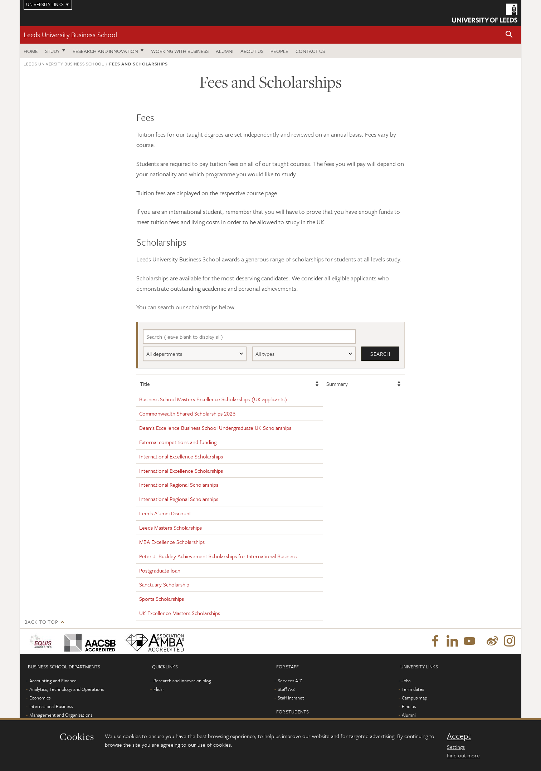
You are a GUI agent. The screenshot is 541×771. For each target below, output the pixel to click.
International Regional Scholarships (178, 485)
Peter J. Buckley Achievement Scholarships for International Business (218, 556)
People (279, 51)
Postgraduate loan (159, 570)
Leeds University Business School (70, 34)
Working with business (180, 51)
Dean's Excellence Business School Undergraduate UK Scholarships (215, 428)
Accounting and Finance (53, 680)
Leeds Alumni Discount (165, 513)
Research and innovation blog (182, 680)
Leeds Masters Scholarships (170, 527)
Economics (39, 697)
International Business (51, 706)
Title (145, 384)
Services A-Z (290, 680)
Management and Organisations (60, 714)
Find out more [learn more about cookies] (463, 755)
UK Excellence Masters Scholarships (179, 613)
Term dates (412, 689)
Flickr (158, 689)
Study (52, 51)
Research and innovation (105, 51)
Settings (456, 747)
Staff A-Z (286, 689)
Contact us (310, 51)
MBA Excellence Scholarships (172, 542)
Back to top (41, 621)
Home (31, 51)
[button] (509, 35)
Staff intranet (291, 697)
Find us (409, 706)
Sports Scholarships (161, 599)
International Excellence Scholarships (181, 456)
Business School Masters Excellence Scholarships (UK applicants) (213, 399)
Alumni (224, 51)
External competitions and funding (177, 442)
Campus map (414, 697)
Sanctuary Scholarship (164, 585)
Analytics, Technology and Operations (66, 689)
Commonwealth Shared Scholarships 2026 (187, 414)
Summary (337, 384)
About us (251, 51)
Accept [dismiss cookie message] (459, 736)
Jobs (405, 680)
